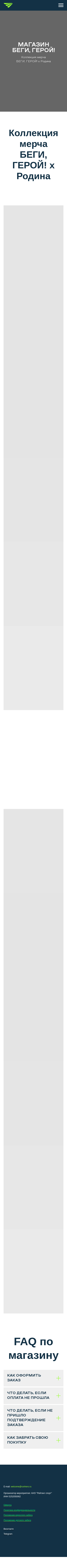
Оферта (7, 1505)
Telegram (8, 1534)
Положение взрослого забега (18, 1515)
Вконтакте (9, 1529)
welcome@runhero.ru (21, 1486)
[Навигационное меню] (60, 5)
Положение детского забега (17, 1520)
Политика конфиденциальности (19, 1510)
